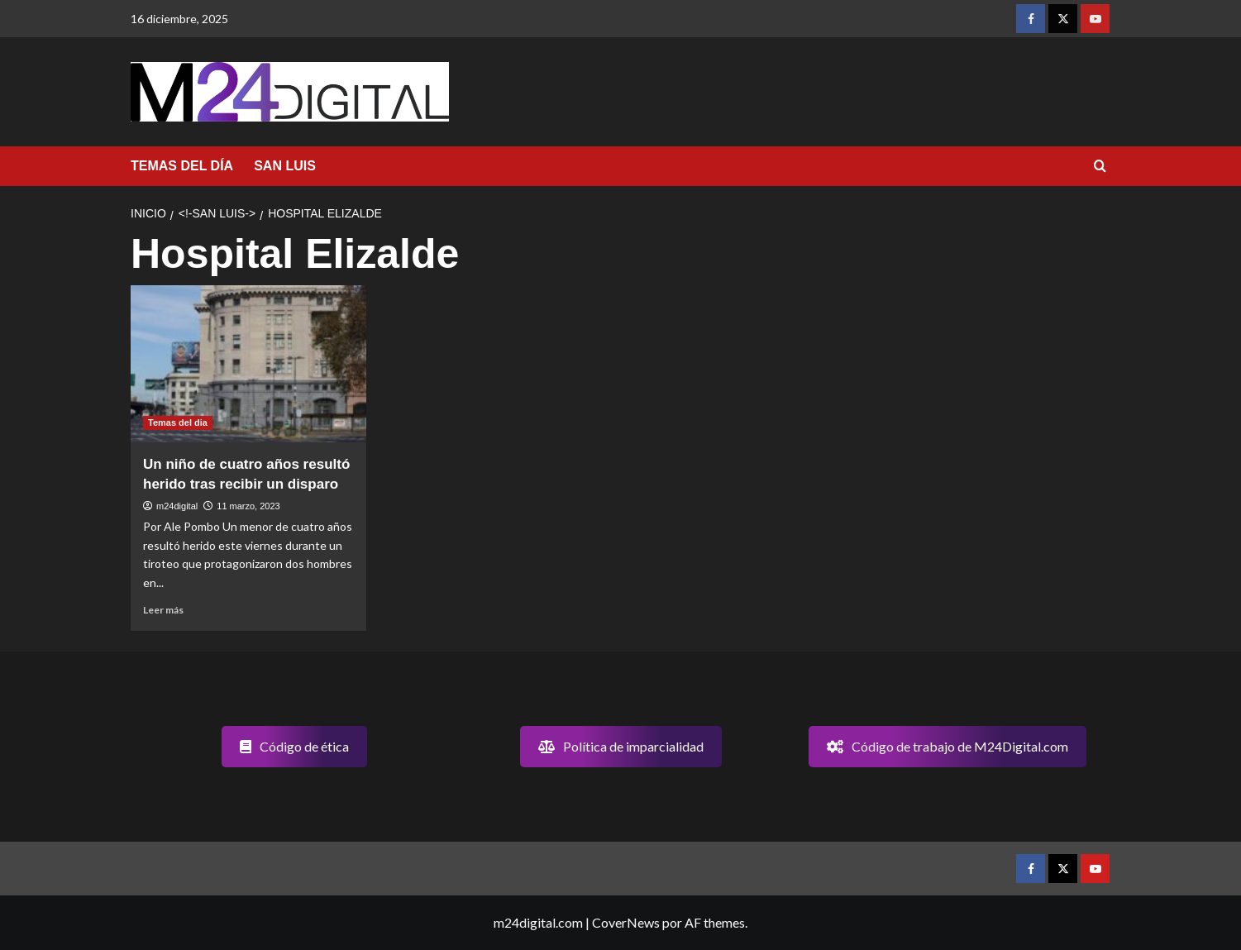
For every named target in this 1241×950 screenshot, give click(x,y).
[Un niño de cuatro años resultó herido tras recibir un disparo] (248, 363)
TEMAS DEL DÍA (182, 166)
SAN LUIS (285, 166)
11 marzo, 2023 (248, 506)
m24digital (177, 506)
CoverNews (626, 922)
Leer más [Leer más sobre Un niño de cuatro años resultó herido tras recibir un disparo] (163, 610)
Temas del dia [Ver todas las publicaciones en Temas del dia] (178, 422)
